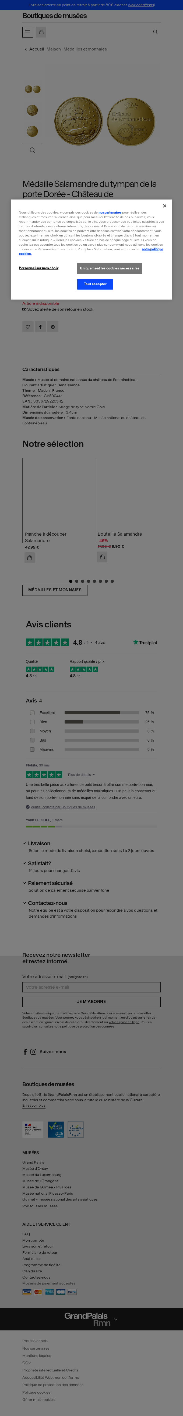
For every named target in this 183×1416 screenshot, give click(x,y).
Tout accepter (95, 284)
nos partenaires (109, 212)
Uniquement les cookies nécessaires (109, 268)
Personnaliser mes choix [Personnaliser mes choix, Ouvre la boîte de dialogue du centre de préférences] (38, 268)
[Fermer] (165, 206)
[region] (91, 249)
